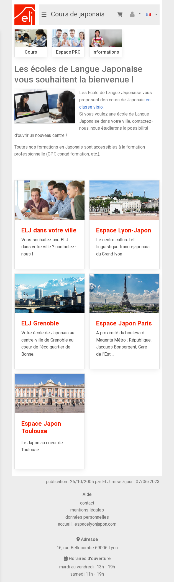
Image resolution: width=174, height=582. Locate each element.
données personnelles (87, 517)
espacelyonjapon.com (95, 524)
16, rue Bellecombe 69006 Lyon (87, 547)
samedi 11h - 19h (87, 574)
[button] (134, 14)
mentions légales (87, 510)
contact (87, 503)
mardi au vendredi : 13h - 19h (87, 567)
